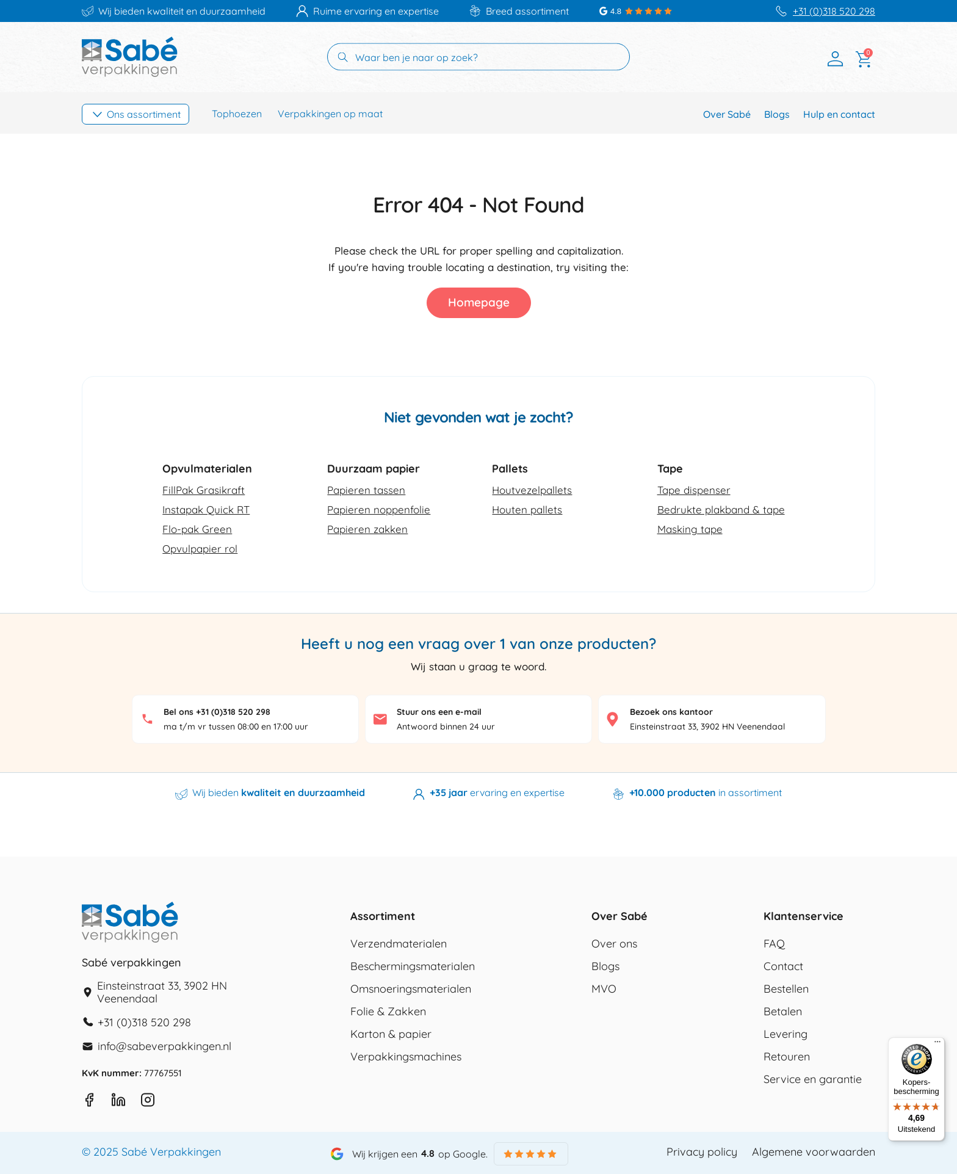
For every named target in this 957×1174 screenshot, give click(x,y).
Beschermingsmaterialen (412, 966)
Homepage (479, 302)
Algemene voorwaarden (813, 1152)
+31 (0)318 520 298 (834, 11)
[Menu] (937, 1044)
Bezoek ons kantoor (671, 711)
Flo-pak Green (197, 529)
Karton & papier (391, 1034)
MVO (603, 989)
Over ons (614, 943)
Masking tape (690, 529)
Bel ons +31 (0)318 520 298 (217, 711)
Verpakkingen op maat (330, 113)
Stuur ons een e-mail (439, 711)
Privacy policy (701, 1152)
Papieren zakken (367, 529)
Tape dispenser (694, 490)
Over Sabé (727, 114)
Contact (783, 966)
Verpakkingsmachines (405, 1056)
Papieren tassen (366, 490)
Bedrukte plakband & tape (721, 509)
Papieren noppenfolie (378, 509)
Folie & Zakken (388, 1011)
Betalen (783, 1011)
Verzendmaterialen (398, 943)
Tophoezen (237, 113)
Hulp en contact (839, 114)
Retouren (787, 1056)
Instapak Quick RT (206, 509)
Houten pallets (527, 509)
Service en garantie (813, 1079)
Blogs (777, 114)
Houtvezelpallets (532, 490)
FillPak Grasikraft (203, 490)
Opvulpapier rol (199, 548)
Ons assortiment (144, 114)
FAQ (774, 943)
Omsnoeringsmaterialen (410, 989)
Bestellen (786, 989)
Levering (785, 1034)
